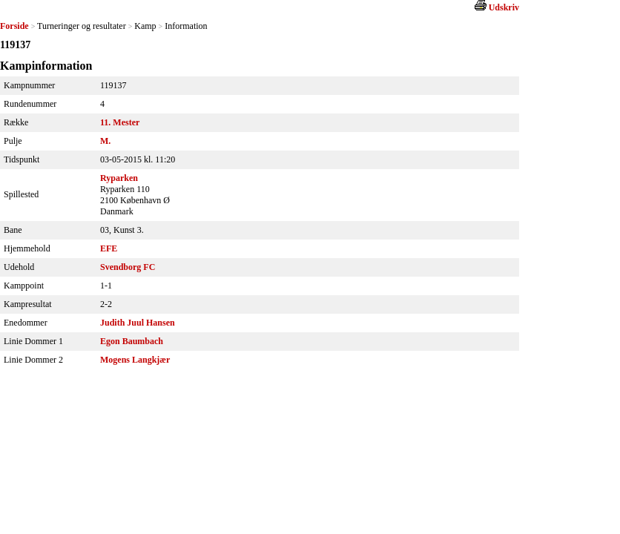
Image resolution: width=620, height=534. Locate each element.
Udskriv (504, 7)
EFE (108, 248)
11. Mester (119, 122)
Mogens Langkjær (135, 360)
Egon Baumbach (131, 341)
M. (105, 141)
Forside (14, 26)
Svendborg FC (127, 267)
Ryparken (119, 178)
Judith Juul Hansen (137, 322)
